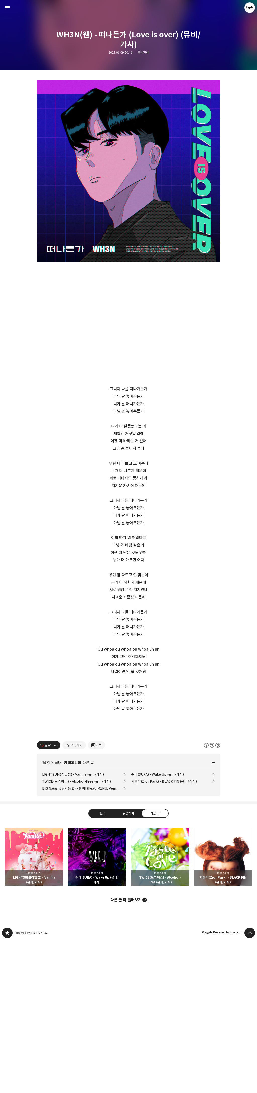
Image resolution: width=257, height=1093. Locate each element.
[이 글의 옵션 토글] (56, 898)
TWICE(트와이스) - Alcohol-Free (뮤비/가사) (76, 933)
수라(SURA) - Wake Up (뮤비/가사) (157, 926)
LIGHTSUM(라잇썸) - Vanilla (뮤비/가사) (73, 926)
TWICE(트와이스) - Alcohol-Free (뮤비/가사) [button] (160, 1009)
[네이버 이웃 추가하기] (96, 898)
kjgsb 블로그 (7, 1085)
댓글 (102, 966)
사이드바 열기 (7, 8)
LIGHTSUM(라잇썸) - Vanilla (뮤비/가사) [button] (34, 1009)
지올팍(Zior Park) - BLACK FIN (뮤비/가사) (164, 933)
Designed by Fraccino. (227, 1085)
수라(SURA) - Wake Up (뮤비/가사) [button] (97, 1009)
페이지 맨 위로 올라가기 (250, 1085)
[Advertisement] (128, 758)
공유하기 (128, 966)
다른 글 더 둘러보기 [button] (126, 1052)
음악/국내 (143, 52)
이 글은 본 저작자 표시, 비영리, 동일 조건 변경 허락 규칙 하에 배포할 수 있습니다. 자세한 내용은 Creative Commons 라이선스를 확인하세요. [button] (212, 897)
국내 (57, 915)
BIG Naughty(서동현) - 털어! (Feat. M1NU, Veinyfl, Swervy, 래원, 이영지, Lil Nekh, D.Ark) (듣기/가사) (84, 940)
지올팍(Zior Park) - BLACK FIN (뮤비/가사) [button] (223, 1009)
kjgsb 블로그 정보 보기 (250, 8)
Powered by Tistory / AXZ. (32, 1085)
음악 (46, 915)
